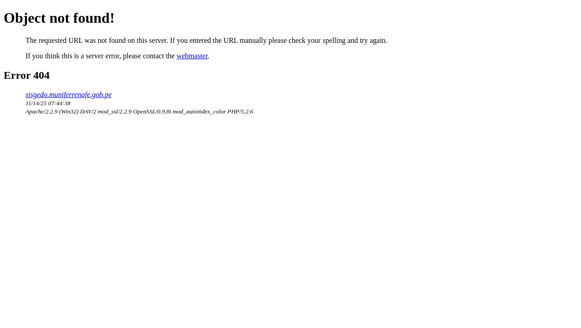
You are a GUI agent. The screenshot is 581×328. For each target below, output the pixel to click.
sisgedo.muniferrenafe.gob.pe (68, 94)
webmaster (192, 56)
